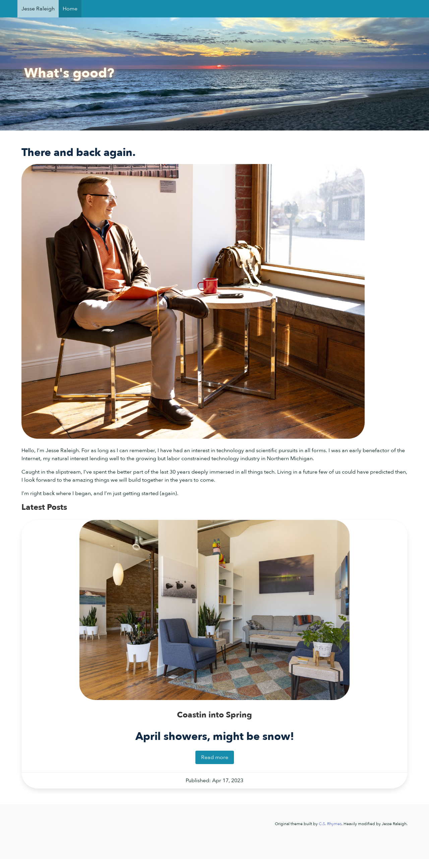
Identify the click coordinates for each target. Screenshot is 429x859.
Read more (214, 757)
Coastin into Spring (214, 714)
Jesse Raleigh (38, 8)
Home (70, 8)
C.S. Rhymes (330, 823)
